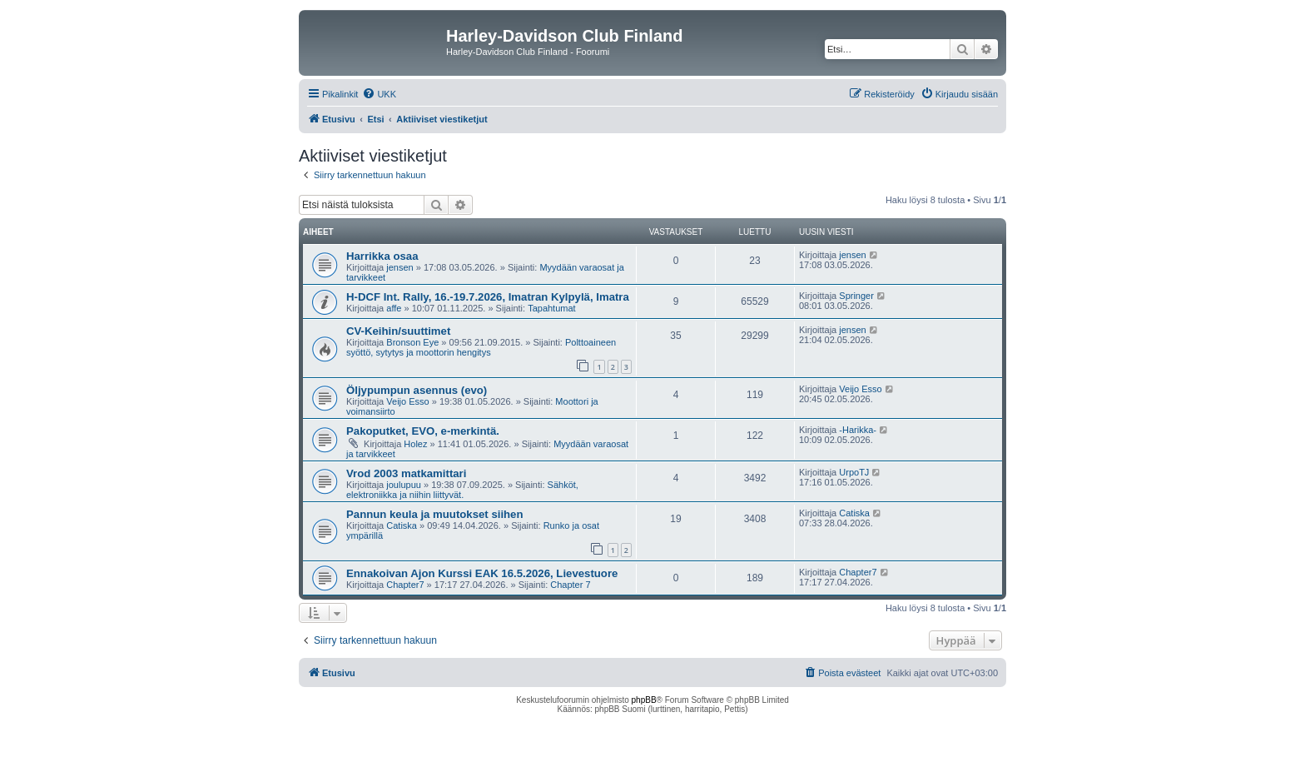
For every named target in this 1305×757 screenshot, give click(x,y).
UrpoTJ (854, 472)
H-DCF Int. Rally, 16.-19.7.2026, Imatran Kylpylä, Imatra (487, 297)
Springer (856, 296)
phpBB (644, 700)
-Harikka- (857, 430)
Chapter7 (405, 585)
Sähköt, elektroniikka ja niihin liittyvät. (462, 490)
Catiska (401, 525)
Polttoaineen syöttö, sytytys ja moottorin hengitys (481, 347)
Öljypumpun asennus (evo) (416, 390)
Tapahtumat (551, 308)
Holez (415, 444)
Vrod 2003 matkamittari (406, 473)
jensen (399, 267)
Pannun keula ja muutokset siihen (434, 514)
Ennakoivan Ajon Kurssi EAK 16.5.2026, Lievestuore (482, 573)
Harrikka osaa (382, 256)
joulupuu (403, 485)
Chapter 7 (570, 585)
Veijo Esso (407, 401)
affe (393, 308)
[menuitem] (379, 94)
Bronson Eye (412, 342)
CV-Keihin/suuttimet (398, 331)
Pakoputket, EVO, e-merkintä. (422, 431)
